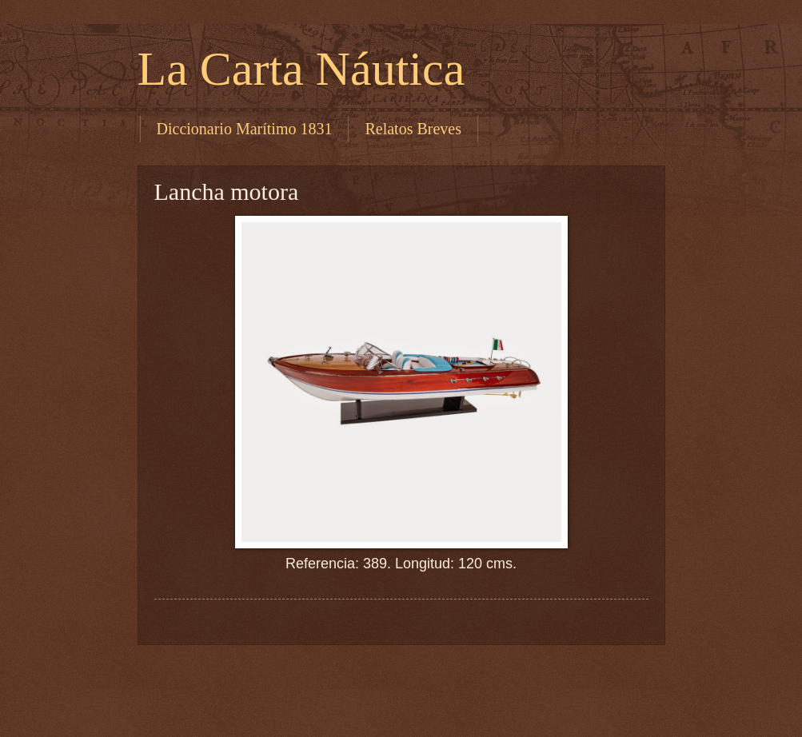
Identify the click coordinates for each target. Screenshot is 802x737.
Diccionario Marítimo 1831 (245, 128)
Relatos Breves (413, 128)
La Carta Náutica (301, 68)
